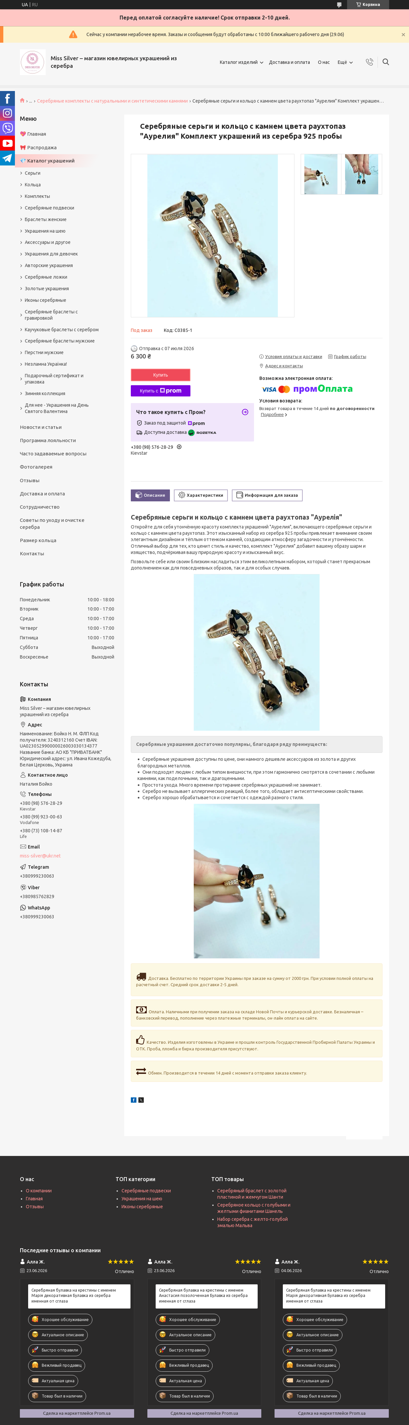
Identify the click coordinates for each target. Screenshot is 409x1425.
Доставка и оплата (289, 62)
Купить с (160, 391)
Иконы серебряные (45, 300)
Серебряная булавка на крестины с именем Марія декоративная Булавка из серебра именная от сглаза (73, 1295)
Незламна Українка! (46, 364)
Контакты (32, 553)
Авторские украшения (49, 265)
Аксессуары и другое (48, 242)
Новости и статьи (41, 427)
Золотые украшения (47, 288)
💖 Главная (33, 134)
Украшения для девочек (51, 253)
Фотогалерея (36, 467)
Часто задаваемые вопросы (53, 453)
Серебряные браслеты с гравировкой (51, 315)
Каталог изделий (239, 62)
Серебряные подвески (49, 207)
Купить (160, 375)
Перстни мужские (44, 352)
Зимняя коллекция (45, 393)
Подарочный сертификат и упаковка (54, 379)
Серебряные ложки (46, 277)
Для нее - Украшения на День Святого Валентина (57, 408)
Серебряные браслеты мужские (60, 341)
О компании (39, 1190)
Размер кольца (38, 540)
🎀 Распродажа (38, 147)
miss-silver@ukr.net (40, 855)
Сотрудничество (40, 507)
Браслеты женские (46, 219)
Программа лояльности (48, 440)
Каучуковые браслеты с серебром (62, 329)
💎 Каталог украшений (47, 160)
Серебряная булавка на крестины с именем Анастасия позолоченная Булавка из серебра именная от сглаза (203, 1295)
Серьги (32, 173)
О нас (324, 62)
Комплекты (37, 196)
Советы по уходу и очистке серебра (52, 523)
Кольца (33, 184)
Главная (34, 1198)
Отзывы (29, 480)
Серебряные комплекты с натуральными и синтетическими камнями (112, 101)
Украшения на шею (45, 231)
